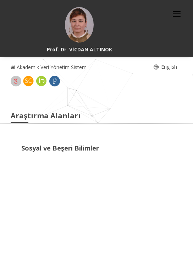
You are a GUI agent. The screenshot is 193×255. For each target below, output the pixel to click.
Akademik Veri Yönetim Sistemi (49, 67)
